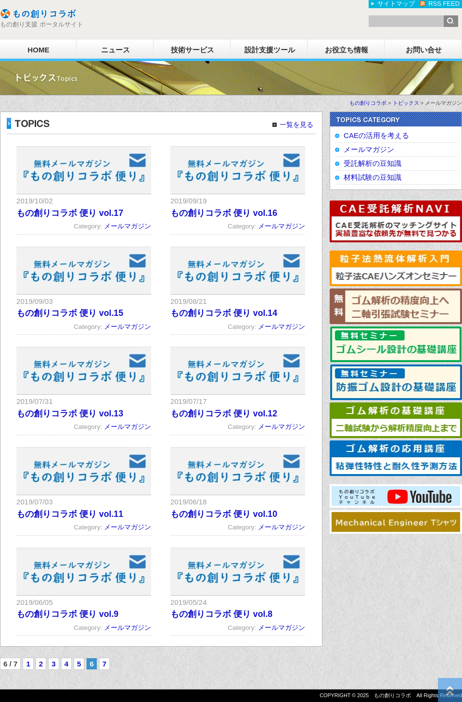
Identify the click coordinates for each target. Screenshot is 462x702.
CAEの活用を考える (376, 135)
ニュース (115, 50)
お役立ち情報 (346, 50)
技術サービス (192, 50)
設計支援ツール (269, 50)
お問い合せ (424, 50)
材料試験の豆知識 (372, 177)
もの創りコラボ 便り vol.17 (69, 213)
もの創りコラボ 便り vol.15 (69, 313)
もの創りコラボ (367, 103)
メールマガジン (127, 226)
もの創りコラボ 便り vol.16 (223, 213)
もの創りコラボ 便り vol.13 (69, 413)
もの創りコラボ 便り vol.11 (69, 514)
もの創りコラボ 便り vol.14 (223, 313)
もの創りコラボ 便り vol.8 (221, 614)
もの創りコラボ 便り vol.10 (223, 514)
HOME (38, 50)
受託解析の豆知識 (372, 163)
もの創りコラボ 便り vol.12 (223, 413)
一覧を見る (296, 124)
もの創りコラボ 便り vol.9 (67, 614)
